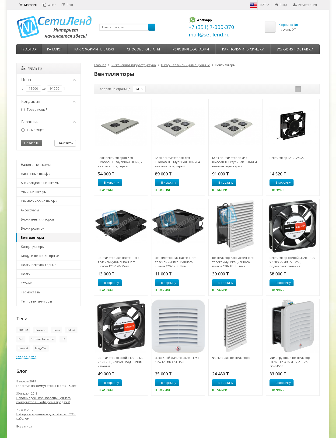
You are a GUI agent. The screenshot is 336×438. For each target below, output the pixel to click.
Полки (26, 274)
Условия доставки (190, 49)
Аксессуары (30, 210)
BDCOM (23, 330)
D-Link (71, 330)
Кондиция (48, 101)
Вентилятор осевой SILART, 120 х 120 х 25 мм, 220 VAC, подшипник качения (292, 262)
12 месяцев (33, 130)
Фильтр (31, 68)
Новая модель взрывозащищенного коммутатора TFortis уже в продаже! (43, 400)
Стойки (26, 283)
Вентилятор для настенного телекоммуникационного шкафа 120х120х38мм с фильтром (233, 262)
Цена (48, 79)
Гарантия (48, 121)
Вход (281, 5)
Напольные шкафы (36, 164)
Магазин (28, 5)
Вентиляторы (32, 237)
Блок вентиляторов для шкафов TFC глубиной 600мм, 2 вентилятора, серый (120, 162)
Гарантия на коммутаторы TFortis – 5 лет (46, 386)
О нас (49, 5)
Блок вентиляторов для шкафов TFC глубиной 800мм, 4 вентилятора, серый (177, 162)
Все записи (24, 426)
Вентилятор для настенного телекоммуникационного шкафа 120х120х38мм (175, 262)
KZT (264, 5)
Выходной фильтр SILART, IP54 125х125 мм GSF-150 (177, 360)
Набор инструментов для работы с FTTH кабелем (46, 416)
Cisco (56, 330)
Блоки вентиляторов (37, 219)
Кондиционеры (32, 246)
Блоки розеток (32, 228)
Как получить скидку (243, 49)
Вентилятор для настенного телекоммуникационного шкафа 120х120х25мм (118, 262)
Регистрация (305, 5)
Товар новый (34, 109)
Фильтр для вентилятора (231, 358)
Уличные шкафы (33, 192)
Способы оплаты (143, 49)
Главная (29, 49)
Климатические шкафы (39, 201)
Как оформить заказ (94, 49)
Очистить (65, 143)
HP (63, 339)
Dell (20, 339)
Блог (67, 5)
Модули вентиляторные (40, 255)
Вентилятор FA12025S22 (287, 158)
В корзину (109, 182)
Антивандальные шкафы (40, 183)
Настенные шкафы (35, 173)
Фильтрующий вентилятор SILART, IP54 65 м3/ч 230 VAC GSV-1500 (290, 362)
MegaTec (41, 348)
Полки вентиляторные (38, 265)
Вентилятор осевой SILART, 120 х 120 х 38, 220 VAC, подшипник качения (120, 362)
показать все (26, 356)
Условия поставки (295, 49)
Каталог (55, 49)
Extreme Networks (42, 339)
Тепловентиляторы (36, 301)
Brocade (40, 330)
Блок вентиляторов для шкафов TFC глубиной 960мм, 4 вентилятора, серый (234, 162)
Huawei (23, 348)
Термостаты (31, 292)
